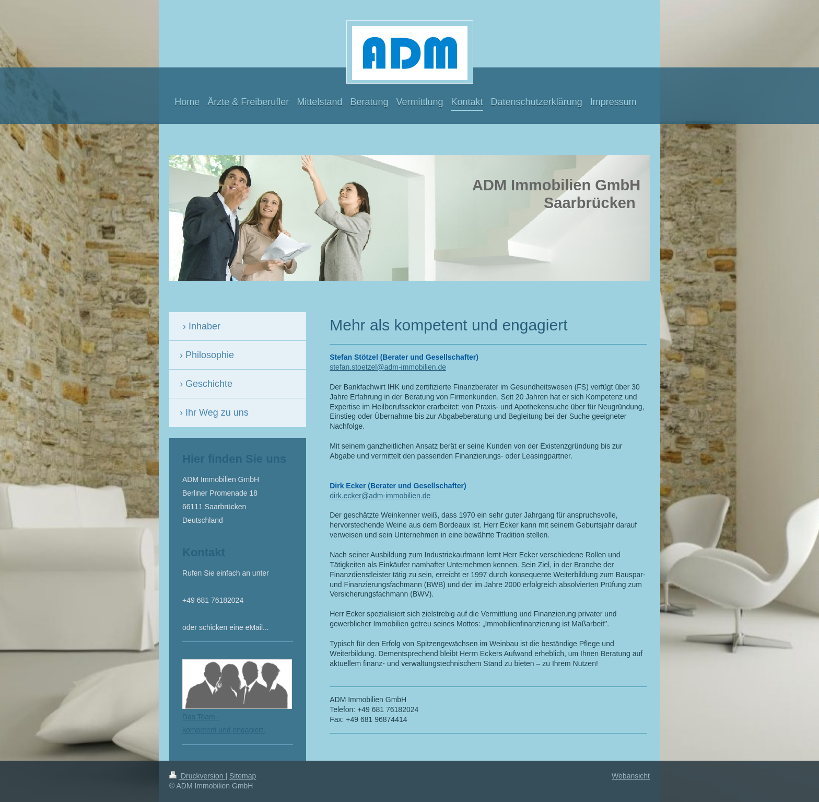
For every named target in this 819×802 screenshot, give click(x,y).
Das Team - (200, 717)
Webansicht (631, 776)
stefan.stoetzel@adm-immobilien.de (388, 367)
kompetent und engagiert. (223, 730)
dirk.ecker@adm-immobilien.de (380, 495)
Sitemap (242, 776)
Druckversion (197, 776)
